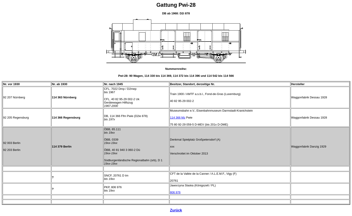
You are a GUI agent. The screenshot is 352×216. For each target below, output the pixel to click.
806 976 (175, 192)
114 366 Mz (177, 117)
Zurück (176, 210)
